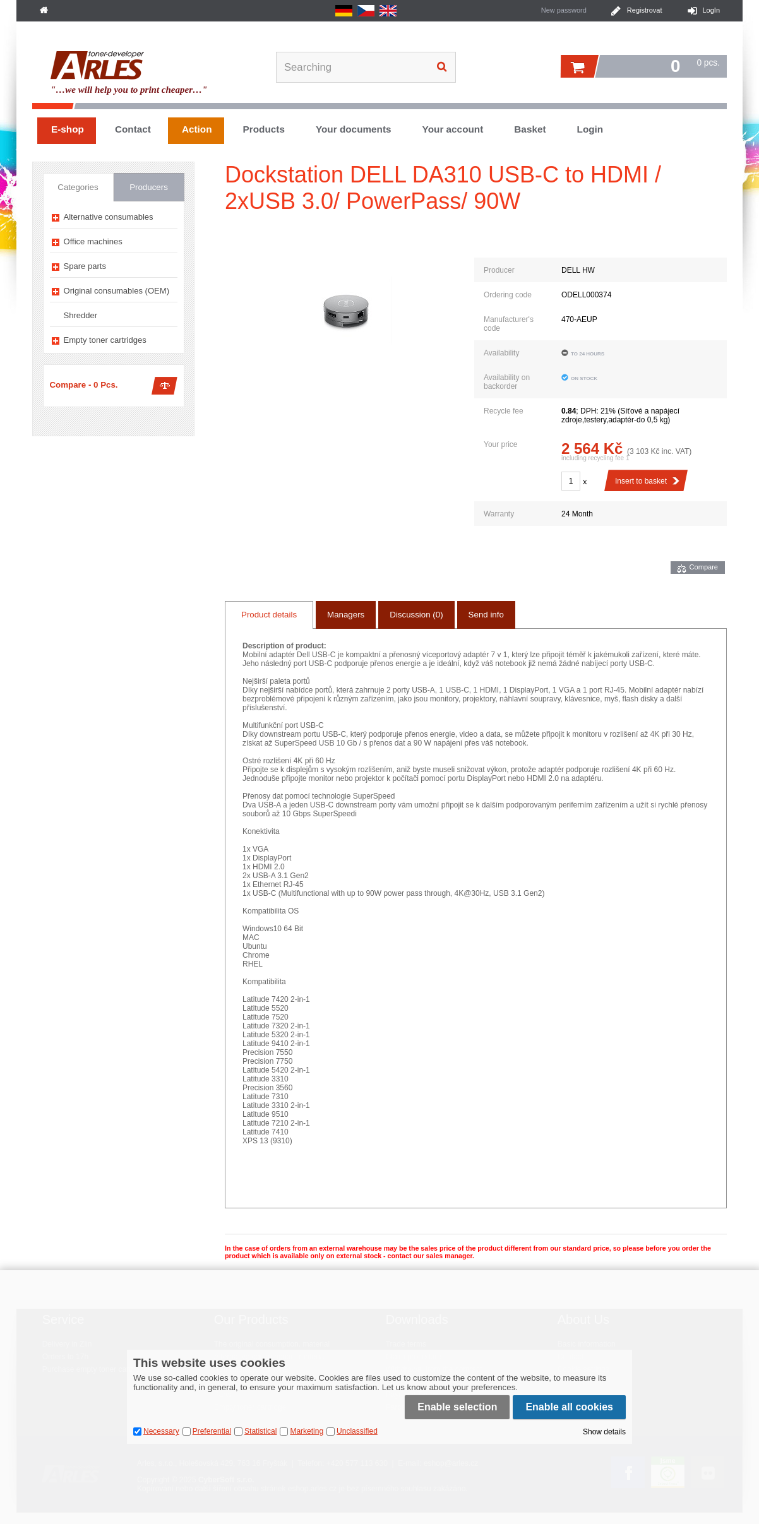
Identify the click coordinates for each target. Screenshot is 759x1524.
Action (197, 129)
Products (264, 129)
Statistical (260, 1431)
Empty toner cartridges (105, 340)
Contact (133, 129)
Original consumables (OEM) (117, 290)
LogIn (711, 10)
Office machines (93, 241)
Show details (604, 1431)
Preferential (212, 1431)
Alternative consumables (108, 217)
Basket (530, 129)
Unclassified (357, 1431)
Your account (453, 129)
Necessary (161, 1431)
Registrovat (644, 10)
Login (590, 129)
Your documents (353, 129)
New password (564, 10)
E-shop (67, 129)
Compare (704, 567)
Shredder (81, 315)
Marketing (306, 1431)
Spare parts (85, 266)
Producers (148, 187)
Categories (77, 187)
